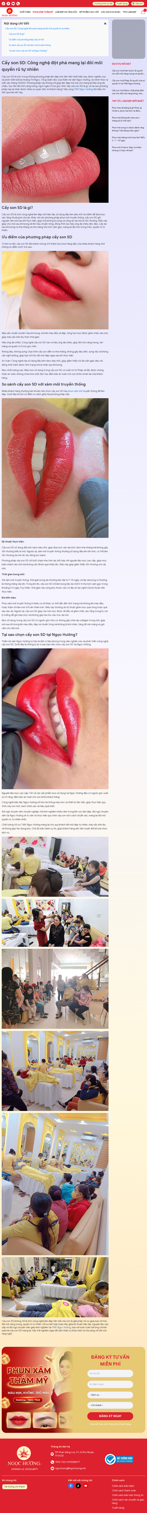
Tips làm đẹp (129, 12)
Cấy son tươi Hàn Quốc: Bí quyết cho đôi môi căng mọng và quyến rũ (127, 72)
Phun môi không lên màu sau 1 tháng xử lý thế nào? (126, 119)
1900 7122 (60, 1462)
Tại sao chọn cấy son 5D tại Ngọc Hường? (28, 51)
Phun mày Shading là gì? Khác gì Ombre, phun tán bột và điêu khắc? (127, 109)
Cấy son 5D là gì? (17, 34)
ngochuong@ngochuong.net (70, 1468)
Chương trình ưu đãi (103, 3)
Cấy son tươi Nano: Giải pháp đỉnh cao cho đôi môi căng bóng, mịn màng (128, 92)
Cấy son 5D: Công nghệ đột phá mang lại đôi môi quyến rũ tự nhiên (37, 28)
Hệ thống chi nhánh (14, 1486)
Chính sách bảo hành (123, 1486)
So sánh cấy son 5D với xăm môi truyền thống (30, 45)
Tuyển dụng (122, 3)
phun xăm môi (75, 391)
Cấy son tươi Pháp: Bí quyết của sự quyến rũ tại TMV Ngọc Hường (128, 82)
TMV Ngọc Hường (83, 89)
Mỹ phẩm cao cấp (89, 12)
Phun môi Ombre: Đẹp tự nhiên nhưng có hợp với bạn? (126, 149)
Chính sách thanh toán (124, 1490)
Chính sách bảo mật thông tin (127, 1495)
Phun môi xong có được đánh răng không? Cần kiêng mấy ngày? (128, 129)
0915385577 (73, 1462)
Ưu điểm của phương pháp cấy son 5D (26, 39)
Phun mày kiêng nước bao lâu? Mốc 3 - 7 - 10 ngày (128, 139)
